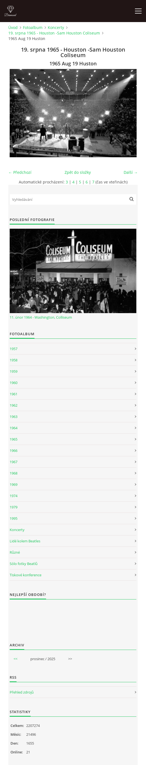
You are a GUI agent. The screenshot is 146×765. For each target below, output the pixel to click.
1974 (13, 495)
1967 (13, 461)
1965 (13, 439)
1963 (13, 416)
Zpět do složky (78, 172)
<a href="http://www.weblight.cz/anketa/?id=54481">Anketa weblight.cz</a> (73, 617)
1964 (13, 427)
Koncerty (56, 27)
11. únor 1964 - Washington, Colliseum (41, 317)
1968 (13, 473)
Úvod (13, 27)
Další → (131, 172)
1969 (13, 484)
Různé (15, 552)
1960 (13, 382)
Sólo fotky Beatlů (24, 563)
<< (15, 658)
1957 (13, 348)
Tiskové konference (25, 574)
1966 (13, 450)
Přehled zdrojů (22, 692)
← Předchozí (19, 172)
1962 (13, 405)
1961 (13, 393)
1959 (13, 371)
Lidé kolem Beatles (25, 541)
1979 (13, 507)
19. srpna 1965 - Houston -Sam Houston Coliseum (54, 33)
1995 (13, 518)
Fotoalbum (33, 27)
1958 (13, 360)
